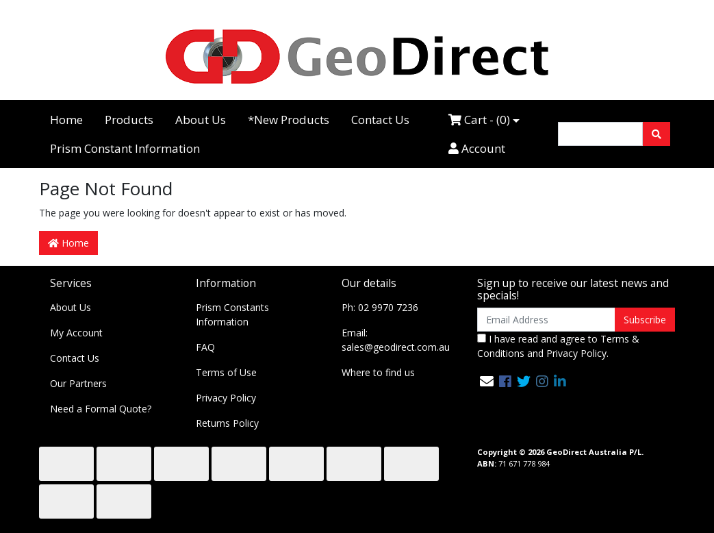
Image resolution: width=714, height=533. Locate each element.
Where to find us (378, 372)
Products (129, 119)
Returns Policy (227, 423)
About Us (200, 119)
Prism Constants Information (232, 314)
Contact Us (380, 119)
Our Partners (78, 383)
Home (66, 119)
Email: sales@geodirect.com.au (396, 340)
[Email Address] (546, 320)
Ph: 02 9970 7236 (380, 307)
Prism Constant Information (125, 148)
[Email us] (487, 381)
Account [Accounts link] (476, 148)
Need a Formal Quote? (100, 408)
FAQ (205, 347)
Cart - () (479, 119)
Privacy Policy (226, 397)
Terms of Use (226, 372)
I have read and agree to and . (558, 346)
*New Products (288, 119)
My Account (76, 332)
